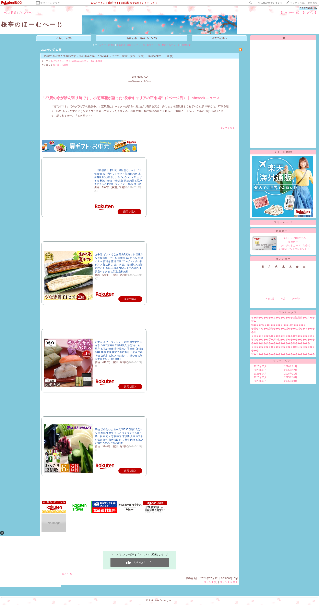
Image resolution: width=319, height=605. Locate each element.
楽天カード (283, 230)
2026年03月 (260, 377)
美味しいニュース (136, 45)
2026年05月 (260, 370)
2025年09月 (290, 381)
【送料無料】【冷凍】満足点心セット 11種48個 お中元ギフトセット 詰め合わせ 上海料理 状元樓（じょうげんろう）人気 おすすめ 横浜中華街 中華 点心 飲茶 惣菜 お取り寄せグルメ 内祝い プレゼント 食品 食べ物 (118, 177)
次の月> (296, 298)
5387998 (306, 8)
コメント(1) (210, 581)
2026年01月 (290, 366)
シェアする (65, 573)
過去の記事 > (219, 38)
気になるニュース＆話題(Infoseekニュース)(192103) (76, 61)
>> (270, 2)
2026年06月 (260, 366)
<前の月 (270, 298)
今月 (283, 298)
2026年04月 (260, 373)
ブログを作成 (297, 2)
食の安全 (120, 45)
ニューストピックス (283, 312)
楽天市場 (312, 2)
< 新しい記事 (64, 38)
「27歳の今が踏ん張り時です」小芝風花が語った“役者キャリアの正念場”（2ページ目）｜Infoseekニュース (105, 56)
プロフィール (26, 12)
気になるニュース (171, 45)
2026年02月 (260, 381)
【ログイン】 (309, 12)
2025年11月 (290, 373)
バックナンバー (283, 361)
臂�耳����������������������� (283, 354)
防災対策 (186, 45)
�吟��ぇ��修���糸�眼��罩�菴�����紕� (283, 336)
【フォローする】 (290, 12)
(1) (171, 56)
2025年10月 (290, 377)
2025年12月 (290, 370)
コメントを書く (229, 581)
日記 (13, 12)
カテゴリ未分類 (107, 45)
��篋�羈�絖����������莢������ (280, 343)
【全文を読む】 (229, 127)
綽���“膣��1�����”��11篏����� (278, 325)
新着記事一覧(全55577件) (141, 38)
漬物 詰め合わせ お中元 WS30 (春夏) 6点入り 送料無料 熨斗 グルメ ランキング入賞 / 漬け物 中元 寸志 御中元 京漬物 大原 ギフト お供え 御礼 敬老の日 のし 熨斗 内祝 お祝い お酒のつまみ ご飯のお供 (119, 436)
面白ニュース (153, 45)
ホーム (5, 12)
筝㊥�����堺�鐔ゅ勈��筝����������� (283, 339)
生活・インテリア (50, 2)
